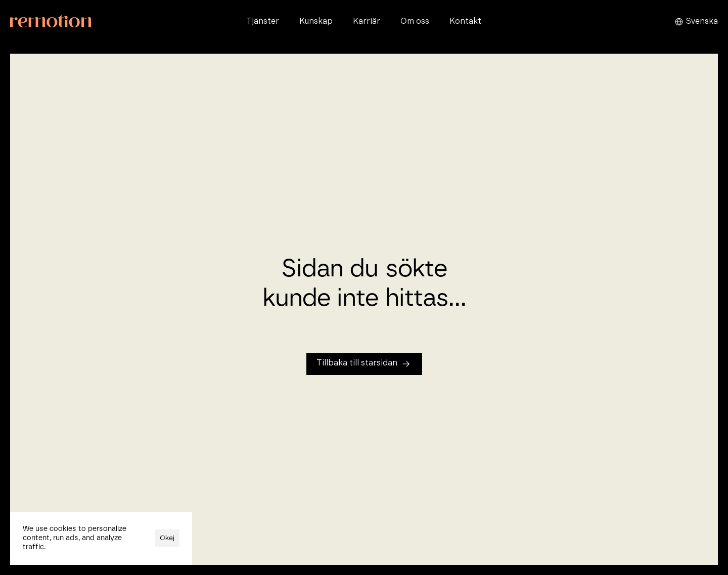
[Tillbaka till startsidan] (364, 364)
